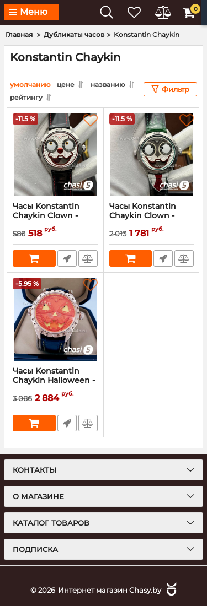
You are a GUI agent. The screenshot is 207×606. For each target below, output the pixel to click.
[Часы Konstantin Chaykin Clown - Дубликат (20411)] (151, 154)
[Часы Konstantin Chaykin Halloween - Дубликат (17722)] (55, 319)
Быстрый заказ (67, 258)
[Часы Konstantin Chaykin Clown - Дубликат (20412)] (55, 154)
